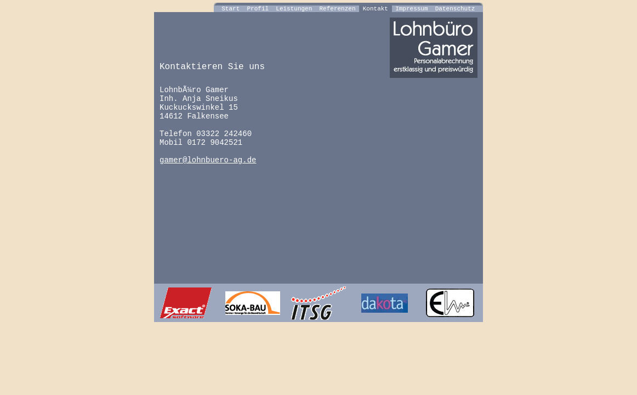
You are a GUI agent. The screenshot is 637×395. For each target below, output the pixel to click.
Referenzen (337, 8)
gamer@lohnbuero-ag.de (208, 160)
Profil (257, 8)
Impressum (412, 8)
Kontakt (375, 8)
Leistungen (294, 8)
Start (230, 8)
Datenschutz (455, 8)
